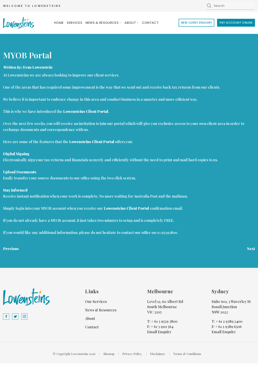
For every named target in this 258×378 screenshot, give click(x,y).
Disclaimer (157, 354)
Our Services (96, 301)
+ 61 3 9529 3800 (164, 321)
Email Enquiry (159, 331)
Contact (150, 22)
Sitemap (108, 354)
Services (74, 22)
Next (251, 248)
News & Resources (103, 22)
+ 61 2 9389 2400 (229, 321)
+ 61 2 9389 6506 (228, 326)
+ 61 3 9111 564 (162, 326)
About (131, 22)
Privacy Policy (132, 354)
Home (58, 22)
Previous (11, 248)
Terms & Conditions (187, 354)
